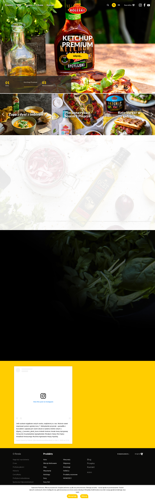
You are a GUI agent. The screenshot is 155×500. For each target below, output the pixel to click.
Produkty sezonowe (70, 474)
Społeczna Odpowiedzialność (23, 482)
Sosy (45, 478)
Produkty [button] (9, 5)
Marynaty (66, 459)
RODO (89, 472)
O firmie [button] (39, 5)
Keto (45, 459)
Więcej (84, 496)
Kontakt (50, 5)
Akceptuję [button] (72, 496)
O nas (15, 463)
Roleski (29, 440)
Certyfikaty (17, 474)
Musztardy (47, 471)
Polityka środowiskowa (21, 478)
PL (114, 5)
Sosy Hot (46, 482)
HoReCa (66, 471)
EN (119, 5)
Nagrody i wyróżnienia (21, 459)
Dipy (45, 467)
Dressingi (66, 467)
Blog (19, 5)
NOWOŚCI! (67, 478)
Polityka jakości (18, 467)
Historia (16, 471)
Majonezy (66, 463)
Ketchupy (46, 474)
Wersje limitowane (50, 463)
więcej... (77, 55)
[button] (108, 5)
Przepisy (28, 5)
